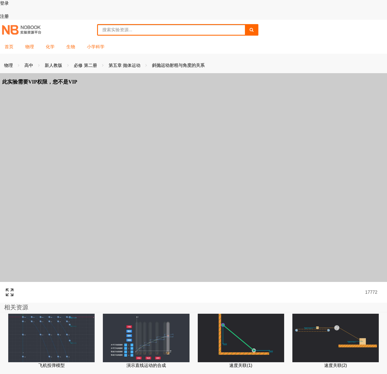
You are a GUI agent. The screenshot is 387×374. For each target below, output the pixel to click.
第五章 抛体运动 (125, 65)
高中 (29, 65)
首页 (9, 46)
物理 (29, 46)
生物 (70, 46)
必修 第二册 (86, 65)
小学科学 (95, 46)
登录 (4, 3)
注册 (4, 16)
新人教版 (54, 65)
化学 (50, 46)
